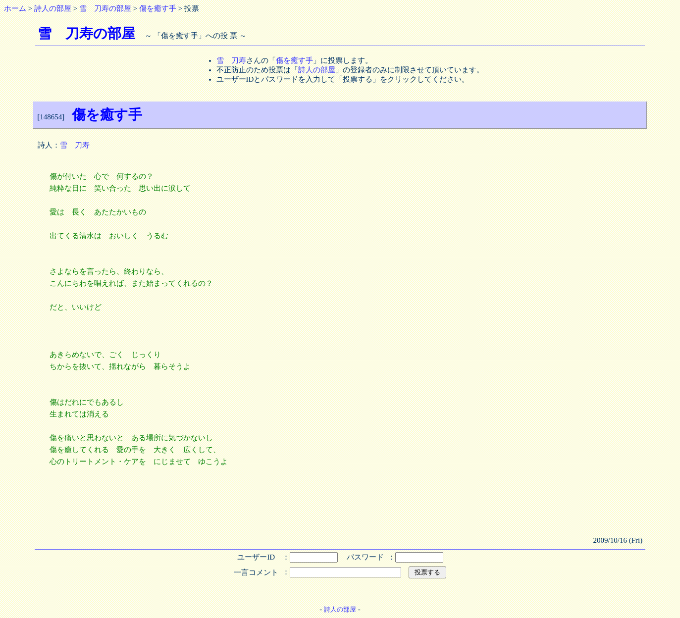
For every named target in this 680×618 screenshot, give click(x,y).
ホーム (15, 8)
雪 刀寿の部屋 (105, 8)
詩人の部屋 (52, 8)
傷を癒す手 (157, 8)
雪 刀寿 (231, 60)
